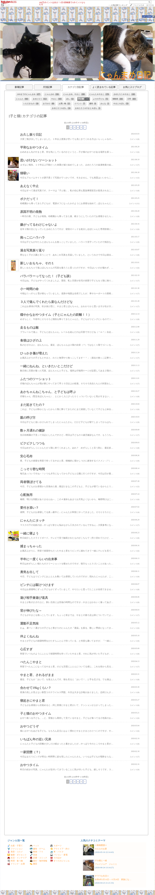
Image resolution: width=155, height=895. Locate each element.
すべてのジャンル (60, 861)
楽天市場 (150, 5)
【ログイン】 (149, 20)
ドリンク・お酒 (16, 864)
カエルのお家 (101, 849)
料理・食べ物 (15, 861)
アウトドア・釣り (60, 849)
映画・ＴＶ (36, 852)
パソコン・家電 (59, 855)
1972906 (147, 16)
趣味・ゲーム (37, 849)
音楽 (33, 855)
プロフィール (20, 20)
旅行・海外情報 (38, 861)
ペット (7, 5)
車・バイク (57, 852)
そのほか (56, 858)
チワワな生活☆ (102, 876)
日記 (10, 20)
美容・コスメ (15, 852)
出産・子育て (15, 845)
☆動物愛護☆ (101, 845)
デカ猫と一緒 (101, 860)
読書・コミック (38, 858)
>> (117, 5)
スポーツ (56, 845)
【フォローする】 (134, 20)
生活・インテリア (17, 858)
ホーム (4, 20)
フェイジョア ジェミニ (106, 864)
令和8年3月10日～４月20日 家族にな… (113, 879)
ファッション (15, 849)
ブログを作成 (138, 5)
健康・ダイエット (17, 855)
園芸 (33, 864)
